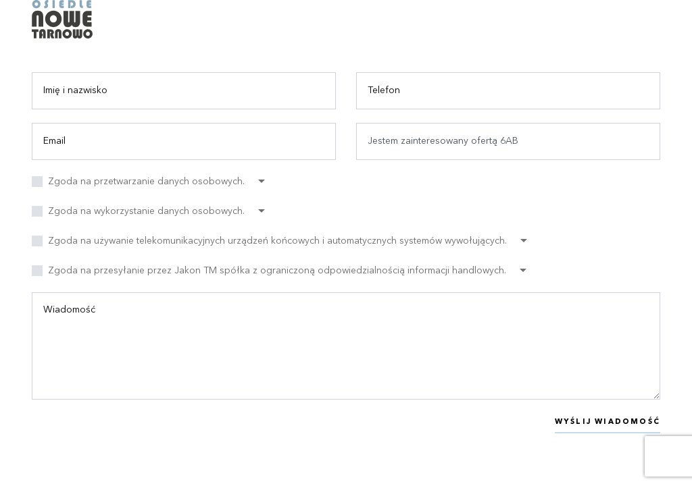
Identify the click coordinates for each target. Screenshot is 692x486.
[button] (156, 181)
